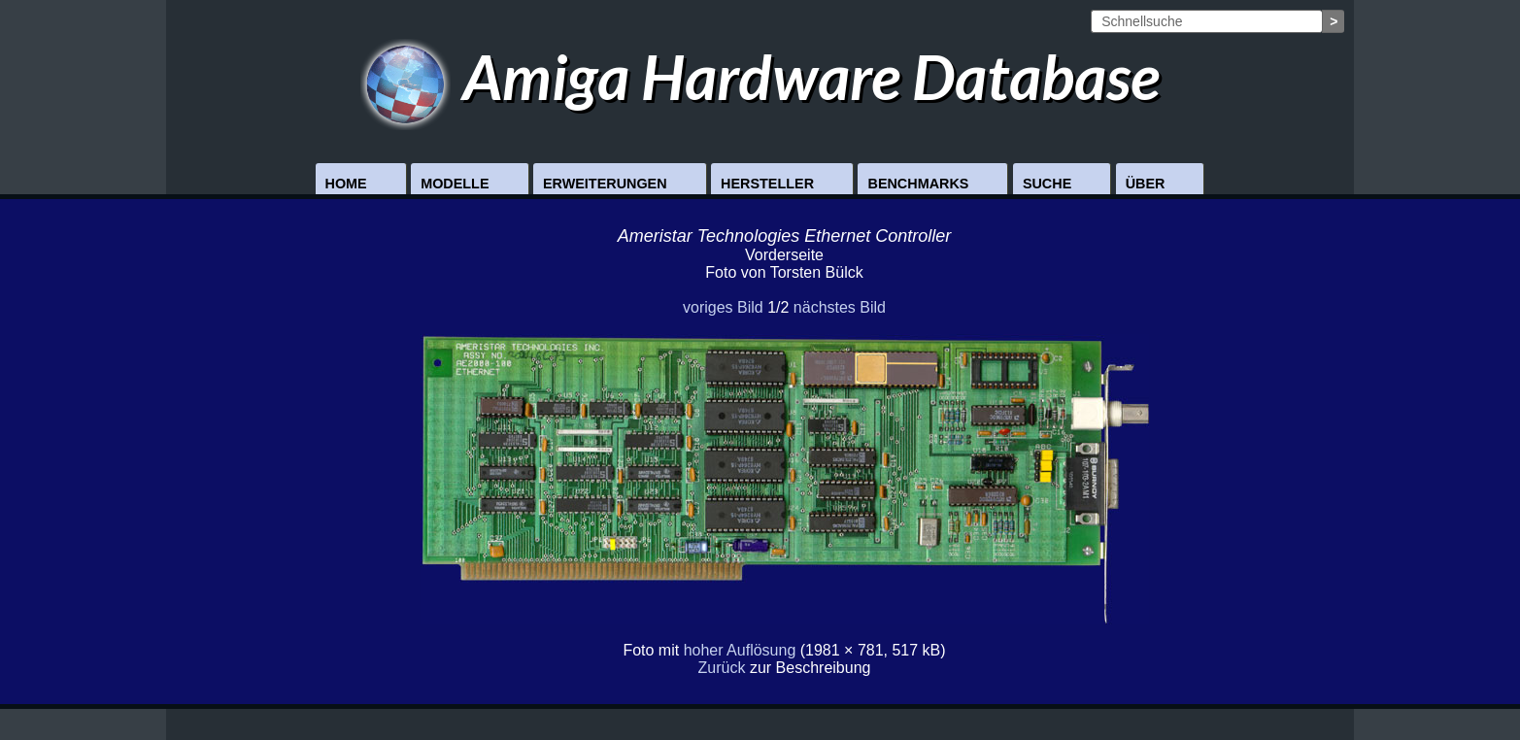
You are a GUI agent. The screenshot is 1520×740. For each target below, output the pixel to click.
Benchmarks (917, 183)
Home (346, 183)
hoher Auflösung (740, 650)
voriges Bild (723, 307)
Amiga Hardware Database (760, 76)
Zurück (722, 667)
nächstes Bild (840, 307)
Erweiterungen (605, 183)
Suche (1047, 183)
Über (1145, 183)
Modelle (455, 183)
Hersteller (767, 183)
